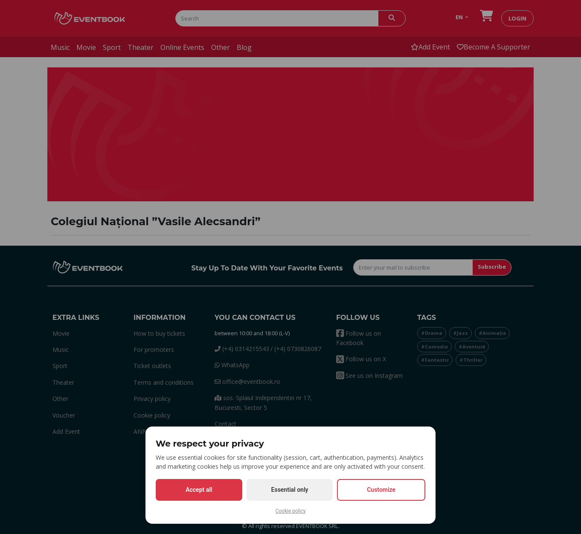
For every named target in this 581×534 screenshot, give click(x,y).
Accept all (199, 489)
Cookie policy (290, 511)
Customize (381, 489)
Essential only (289, 489)
